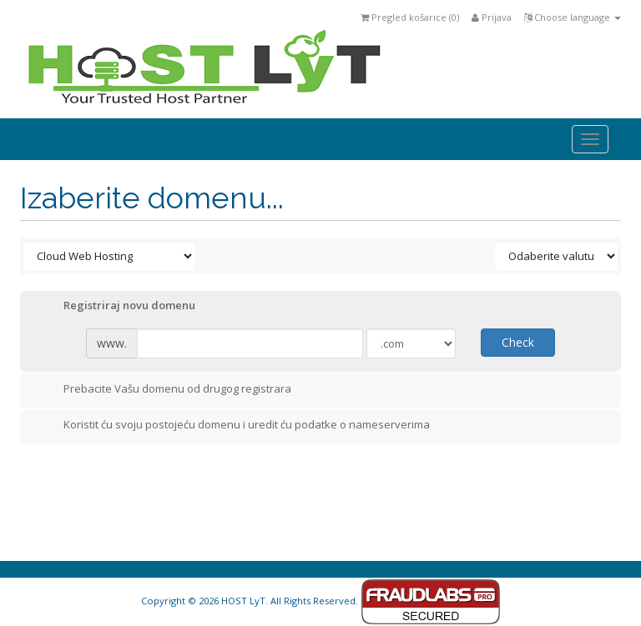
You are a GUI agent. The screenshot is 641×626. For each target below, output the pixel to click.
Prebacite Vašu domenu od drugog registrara (164, 390)
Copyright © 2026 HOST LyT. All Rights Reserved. (321, 600)
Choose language (572, 17)
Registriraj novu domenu (116, 307)
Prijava (492, 17)
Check (518, 342)
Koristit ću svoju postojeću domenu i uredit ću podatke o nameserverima (233, 426)
